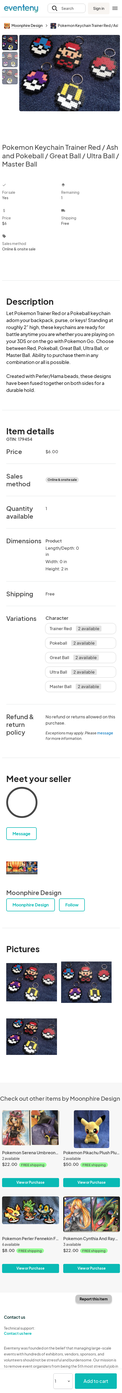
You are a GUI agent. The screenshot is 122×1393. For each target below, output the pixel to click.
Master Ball (75, 686)
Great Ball (74, 657)
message (105, 733)
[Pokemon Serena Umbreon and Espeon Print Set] (30, 1148)
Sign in (98, 8)
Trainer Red (75, 628)
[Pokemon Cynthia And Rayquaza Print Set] (91, 1234)
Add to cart (96, 1381)
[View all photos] (69, 85)
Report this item (94, 1299)
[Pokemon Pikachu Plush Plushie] (91, 1148)
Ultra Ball (73, 672)
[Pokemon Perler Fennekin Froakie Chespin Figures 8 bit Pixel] (30, 1234)
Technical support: (30, 1331)
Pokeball (73, 643)
